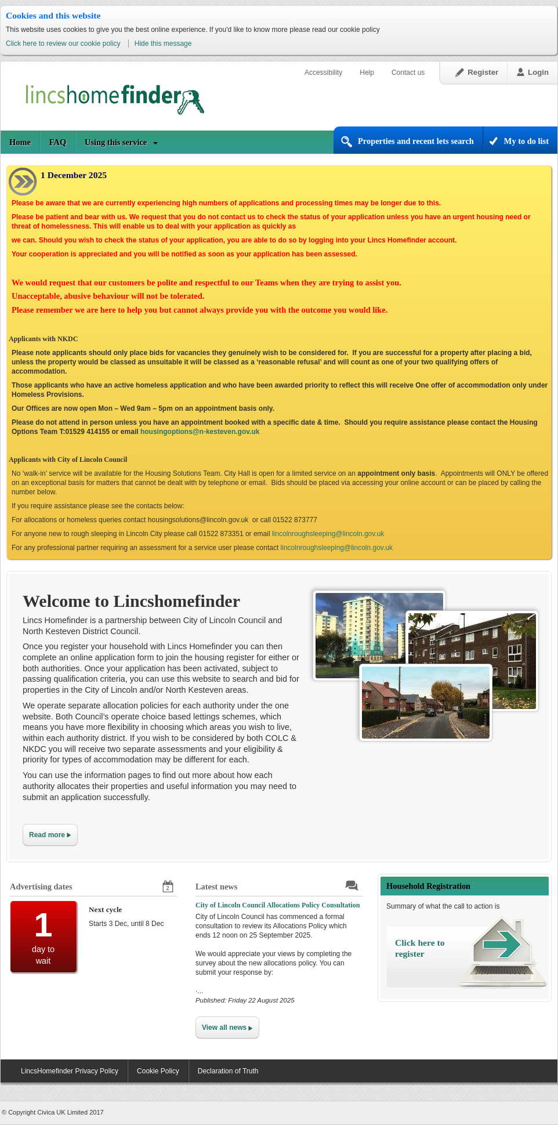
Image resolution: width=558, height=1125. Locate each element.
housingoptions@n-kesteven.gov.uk (200, 432)
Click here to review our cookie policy (64, 43)
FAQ (57, 142)
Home (20, 142)
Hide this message (163, 43)
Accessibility (323, 72)
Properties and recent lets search (416, 141)
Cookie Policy (158, 1071)
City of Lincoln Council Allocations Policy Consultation (277, 905)
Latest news (216, 886)
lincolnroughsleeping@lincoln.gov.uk (328, 534)
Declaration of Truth (228, 1071)
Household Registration (428, 886)
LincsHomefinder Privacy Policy (69, 1071)
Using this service (116, 142)
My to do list (526, 141)
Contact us (408, 72)
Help (367, 72)
